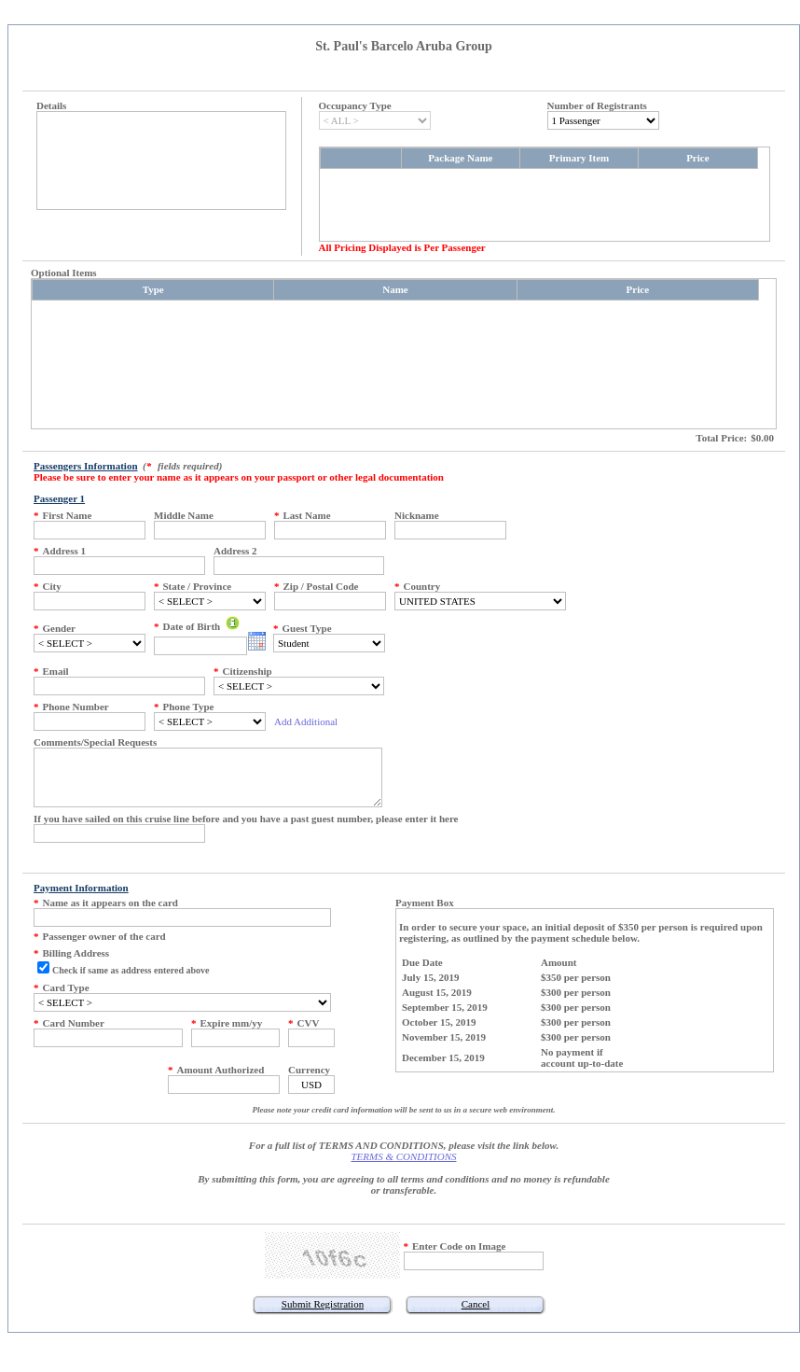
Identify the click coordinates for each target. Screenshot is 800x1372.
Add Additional (306, 721)
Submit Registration (323, 1303)
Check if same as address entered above (131, 970)
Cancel (476, 1303)
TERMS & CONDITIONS (403, 1156)
